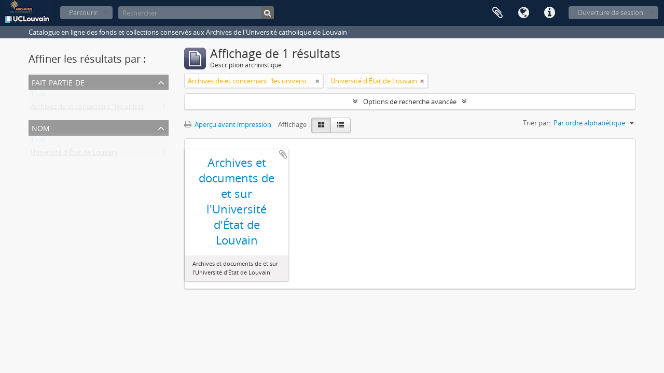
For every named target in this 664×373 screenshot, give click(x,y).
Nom (41, 127)
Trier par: (536, 122)
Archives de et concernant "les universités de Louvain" (114, 108)
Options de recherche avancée (410, 101)
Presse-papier (497, 13)
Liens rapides (549, 13)
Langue (523, 13)
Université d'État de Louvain (74, 154)
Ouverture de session (610, 12)
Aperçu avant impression (227, 124)
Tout (38, 96)
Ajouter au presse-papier (283, 154)
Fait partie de (58, 82)
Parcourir (83, 12)
